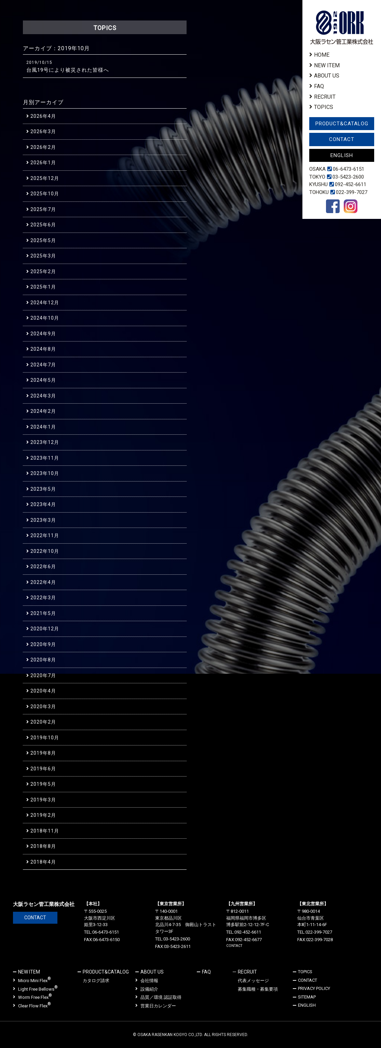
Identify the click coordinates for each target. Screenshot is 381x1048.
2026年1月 (43, 162)
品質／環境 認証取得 (158, 997)
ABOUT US (326, 75)
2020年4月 (43, 691)
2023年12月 (44, 442)
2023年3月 (43, 520)
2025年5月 (43, 240)
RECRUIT (325, 97)
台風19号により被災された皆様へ (67, 70)
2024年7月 (43, 364)
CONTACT (341, 139)
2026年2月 (43, 147)
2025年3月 (43, 255)
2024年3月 (43, 396)
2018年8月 (43, 846)
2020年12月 (44, 628)
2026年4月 (43, 116)
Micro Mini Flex (32, 980)
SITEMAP (307, 997)
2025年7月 (43, 209)
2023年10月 (44, 473)
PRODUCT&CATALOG (341, 124)
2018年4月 (43, 862)
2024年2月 (43, 411)
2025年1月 (43, 287)
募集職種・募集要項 (258, 989)
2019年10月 (44, 737)
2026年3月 (43, 131)
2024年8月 (43, 349)
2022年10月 (44, 551)
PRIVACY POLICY (314, 988)
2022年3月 (43, 597)
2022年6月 (43, 566)
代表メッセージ (253, 980)
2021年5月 (43, 613)
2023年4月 (43, 504)
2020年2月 (43, 722)
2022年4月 (43, 582)
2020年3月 (43, 706)
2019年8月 (43, 753)
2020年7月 (43, 675)
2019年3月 (43, 799)
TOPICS (323, 107)
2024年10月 (44, 318)
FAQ (319, 86)
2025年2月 (43, 271)
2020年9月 (43, 644)
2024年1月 (43, 427)
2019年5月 (43, 784)
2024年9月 (43, 333)
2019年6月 (43, 768)
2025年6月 (43, 224)
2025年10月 (44, 193)
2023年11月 (44, 458)
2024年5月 (43, 380)
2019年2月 (43, 815)
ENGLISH (341, 155)
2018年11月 (44, 831)
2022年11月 (44, 535)
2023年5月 (43, 489)
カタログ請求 (96, 980)
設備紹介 (146, 989)
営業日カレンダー (155, 1005)
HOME (321, 55)
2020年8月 (43, 659)
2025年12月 (44, 178)
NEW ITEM (327, 65)
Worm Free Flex (32, 997)
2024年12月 (44, 302)
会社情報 (146, 980)
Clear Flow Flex (32, 1005)
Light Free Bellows (35, 989)
